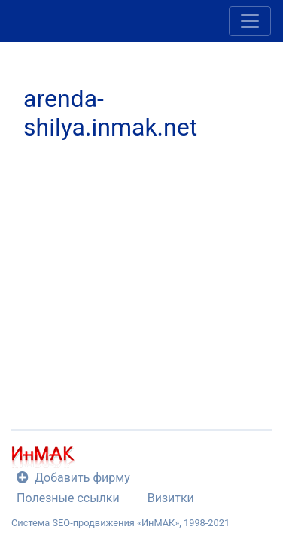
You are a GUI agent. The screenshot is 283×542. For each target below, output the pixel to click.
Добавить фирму (73, 477)
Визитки (171, 498)
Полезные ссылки (68, 498)
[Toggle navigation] (250, 21)
